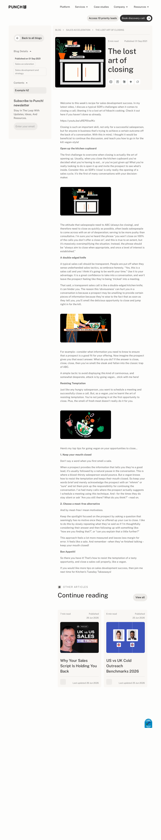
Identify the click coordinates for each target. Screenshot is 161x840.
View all (64, 742)
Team (36, 759)
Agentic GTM (40, 726)
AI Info (149, 805)
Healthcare (65, 737)
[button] (81, 7)
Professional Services (71, 731)
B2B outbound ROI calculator (69, 771)
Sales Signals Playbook (67, 788)
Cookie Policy (139, 805)
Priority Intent (41, 736)
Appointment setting (96, 726)
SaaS (62, 726)
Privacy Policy (124, 805)
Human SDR (40, 731)
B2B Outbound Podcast (67, 780)
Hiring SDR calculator (71, 764)
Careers (38, 764)
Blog (62, 759)
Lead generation (94, 731)
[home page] (17, 6)
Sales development (95, 737)
